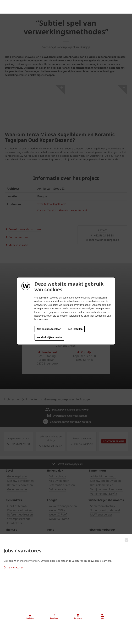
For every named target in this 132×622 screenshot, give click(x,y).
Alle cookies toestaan (49, 329)
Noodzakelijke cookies (49, 337)
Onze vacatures (13, 606)
